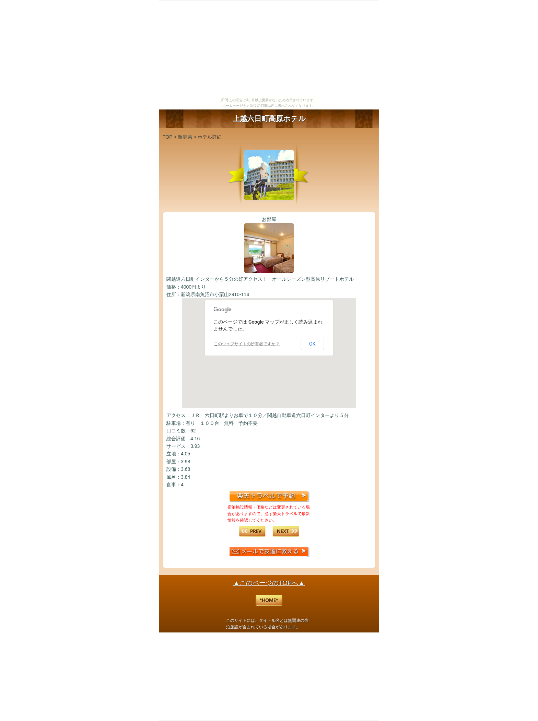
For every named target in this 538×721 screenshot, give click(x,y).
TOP (167, 137)
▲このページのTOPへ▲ (269, 582)
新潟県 (185, 137)
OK (312, 344)
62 (193, 430)
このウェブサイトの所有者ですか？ (247, 343)
